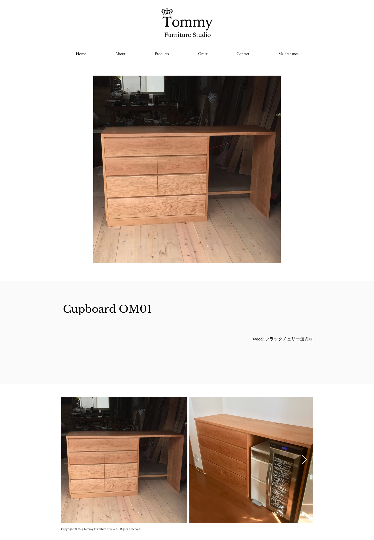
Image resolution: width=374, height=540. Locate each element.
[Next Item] (304, 460)
